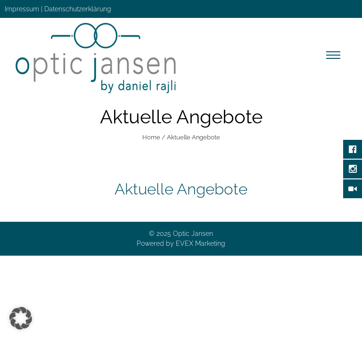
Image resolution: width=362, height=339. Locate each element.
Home (151, 137)
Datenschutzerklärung (77, 9)
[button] (20, 318)
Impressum (22, 9)
